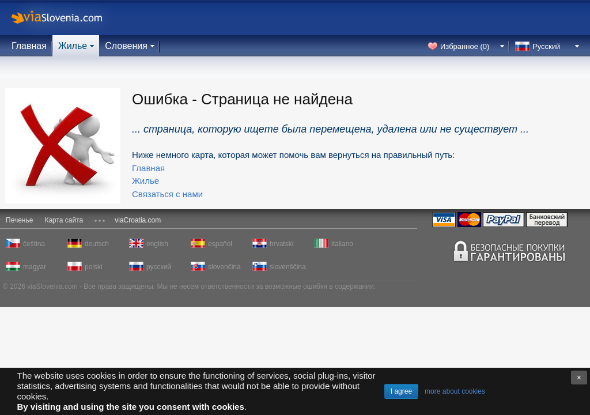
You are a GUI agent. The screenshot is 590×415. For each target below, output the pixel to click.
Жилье (72, 46)
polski (94, 267)
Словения (126, 46)
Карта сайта (63, 220)
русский (158, 267)
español (220, 244)
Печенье (19, 220)
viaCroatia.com (138, 220)
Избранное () (464, 46)
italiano (342, 244)
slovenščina (287, 267)
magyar (34, 267)
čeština (34, 244)
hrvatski (281, 244)
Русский (546, 46)
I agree (401, 391)
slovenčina (224, 267)
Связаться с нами (167, 194)
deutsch (97, 244)
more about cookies (455, 391)
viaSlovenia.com (66, 17)
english (157, 244)
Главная (29, 46)
